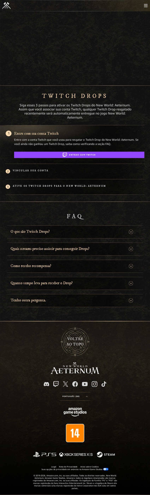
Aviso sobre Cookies (89, 466)
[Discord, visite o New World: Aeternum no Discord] (46, 384)
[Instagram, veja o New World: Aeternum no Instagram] (94, 384)
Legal (53, 466)
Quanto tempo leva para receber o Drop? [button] (42, 283)
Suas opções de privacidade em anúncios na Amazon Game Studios (75, 469)
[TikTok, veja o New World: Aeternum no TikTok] (103, 384)
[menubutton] (146, 5)
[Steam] (106, 454)
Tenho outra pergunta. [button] (28, 300)
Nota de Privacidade (68, 466)
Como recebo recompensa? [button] (31, 266)
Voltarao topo (75, 342)
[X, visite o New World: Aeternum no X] (65, 384)
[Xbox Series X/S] (76, 455)
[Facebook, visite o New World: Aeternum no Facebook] (75, 384)
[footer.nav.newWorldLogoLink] (75, 372)
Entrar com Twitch (79, 154)
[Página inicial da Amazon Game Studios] (75, 412)
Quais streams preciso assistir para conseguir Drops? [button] (50, 248)
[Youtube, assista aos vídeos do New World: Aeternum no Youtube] (85, 384)
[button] (131, 232)
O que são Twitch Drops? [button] (30, 231)
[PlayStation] (45, 454)
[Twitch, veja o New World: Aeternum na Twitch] (56, 384)
